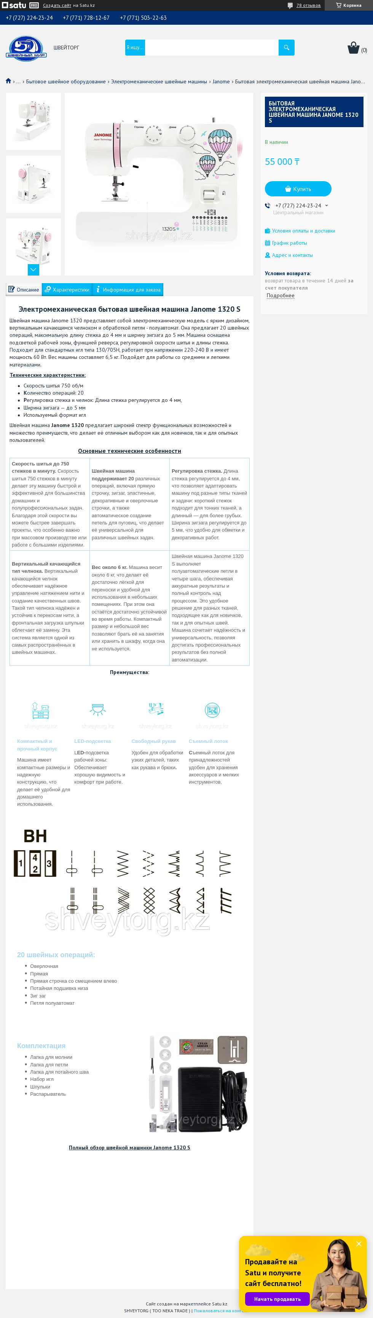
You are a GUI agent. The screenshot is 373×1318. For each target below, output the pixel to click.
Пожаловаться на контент (221, 1310)
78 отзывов (308, 5)
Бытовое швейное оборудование (66, 81)
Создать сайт (57, 5)
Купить (302, 189)
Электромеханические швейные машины (159, 81)
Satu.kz (219, 1304)
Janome (221, 81)
